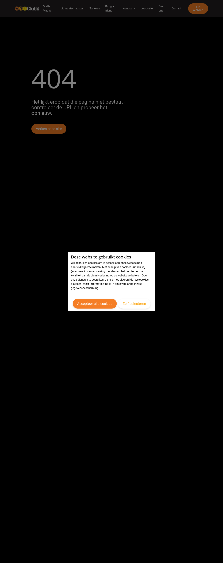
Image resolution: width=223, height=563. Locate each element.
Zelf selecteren (134, 304)
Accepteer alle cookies (94, 304)
